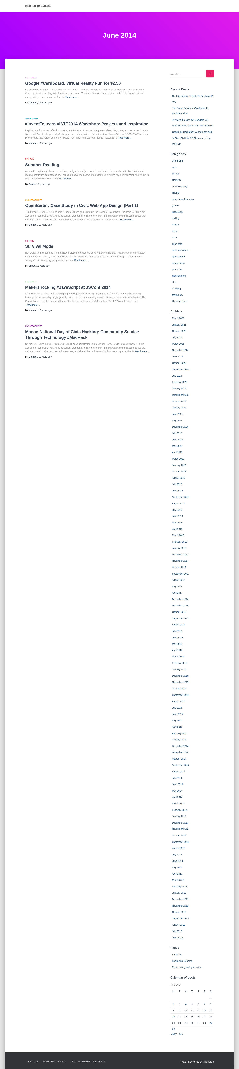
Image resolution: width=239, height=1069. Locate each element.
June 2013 (177, 861)
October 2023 (179, 363)
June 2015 (177, 714)
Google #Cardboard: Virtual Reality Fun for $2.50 (73, 83)
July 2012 (177, 931)
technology (177, 295)
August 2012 (178, 924)
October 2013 (179, 835)
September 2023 (180, 369)
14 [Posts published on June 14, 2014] (204, 1010)
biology (29, 159)
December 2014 (180, 746)
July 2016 (177, 631)
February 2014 (179, 810)
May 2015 (177, 720)
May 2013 (177, 867)
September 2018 (180, 497)
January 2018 (179, 548)
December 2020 (180, 426)
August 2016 (178, 624)
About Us (177, 954)
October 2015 (179, 688)
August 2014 (178, 771)
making (175, 218)
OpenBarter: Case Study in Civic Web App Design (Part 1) (81, 205)
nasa (174, 237)
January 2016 (179, 669)
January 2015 (179, 739)
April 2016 (177, 650)
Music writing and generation (186, 967)
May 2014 (177, 790)
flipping (175, 192)
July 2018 (177, 510)
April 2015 (177, 727)
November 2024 (180, 350)
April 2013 (177, 873)
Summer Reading (42, 164)
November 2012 (180, 905)
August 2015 (178, 701)
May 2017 (177, 586)
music (175, 231)
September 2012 (180, 918)
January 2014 (179, 816)
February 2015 (179, 733)
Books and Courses (182, 961)
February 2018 (179, 541)
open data (177, 244)
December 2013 (180, 822)
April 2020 (177, 452)
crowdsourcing (179, 186)
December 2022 (180, 395)
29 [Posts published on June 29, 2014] (210, 1023)
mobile (175, 224)
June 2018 (177, 516)
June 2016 (177, 637)
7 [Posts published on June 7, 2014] (204, 1004)
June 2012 (177, 937)
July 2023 (177, 375)
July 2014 (177, 778)
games (175, 205)
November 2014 (180, 752)
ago (45, 102)
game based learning (183, 199)
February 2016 (179, 663)
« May (173, 1034)
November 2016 (180, 605)
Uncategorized (33, 200)
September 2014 (180, 765)
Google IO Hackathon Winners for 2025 (192, 132)
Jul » (181, 1034)
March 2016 (178, 656)
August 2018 (178, 503)
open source (178, 256)
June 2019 (177, 490)
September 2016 (180, 618)
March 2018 (178, 535)
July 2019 (177, 484)
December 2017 (180, 554)
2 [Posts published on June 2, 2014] (173, 1004)
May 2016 (177, 644)
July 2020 (177, 433)
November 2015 (180, 682)
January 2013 (179, 892)
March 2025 (178, 343)
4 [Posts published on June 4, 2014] (186, 1004)
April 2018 (177, 529)
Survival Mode (39, 246)
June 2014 (177, 784)
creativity (31, 78)
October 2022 (179, 401)
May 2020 (177, 446)
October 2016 (179, 612)
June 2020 (177, 439)
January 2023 (179, 388)
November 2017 (180, 560)
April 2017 (177, 592)
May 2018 (177, 522)
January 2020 (179, 465)
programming (179, 275)
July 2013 (177, 854)
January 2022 (179, 407)
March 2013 (178, 880)
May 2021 (177, 420)
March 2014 (178, 803)
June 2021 (177, 414)
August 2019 (178, 478)
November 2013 (180, 829)
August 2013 (178, 848)
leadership (177, 212)
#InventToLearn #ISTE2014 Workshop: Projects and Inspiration (87, 124)
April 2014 (177, 797)
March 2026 (178, 318)
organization (178, 263)
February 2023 (179, 382)
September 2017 (180, 573)
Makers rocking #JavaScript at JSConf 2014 (68, 287)
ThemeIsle (208, 1061)
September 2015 (180, 695)
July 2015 (177, 707)
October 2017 (179, 567)
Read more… (72, 97)
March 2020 (178, 458)
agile (174, 167)
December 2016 (180, 599)
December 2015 (180, 675)
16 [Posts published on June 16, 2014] (173, 1016)
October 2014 (179, 758)
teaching (176, 288)
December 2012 (180, 899)
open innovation (180, 250)
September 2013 (180, 842)
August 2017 (178, 580)
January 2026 (179, 324)
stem (174, 282)
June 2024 (177, 356)
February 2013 (179, 886)
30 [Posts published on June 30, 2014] (173, 1029)
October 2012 (179, 912)
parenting (177, 269)
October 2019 (179, 471)
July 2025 (177, 337)
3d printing (31, 118)
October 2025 (179, 331)
